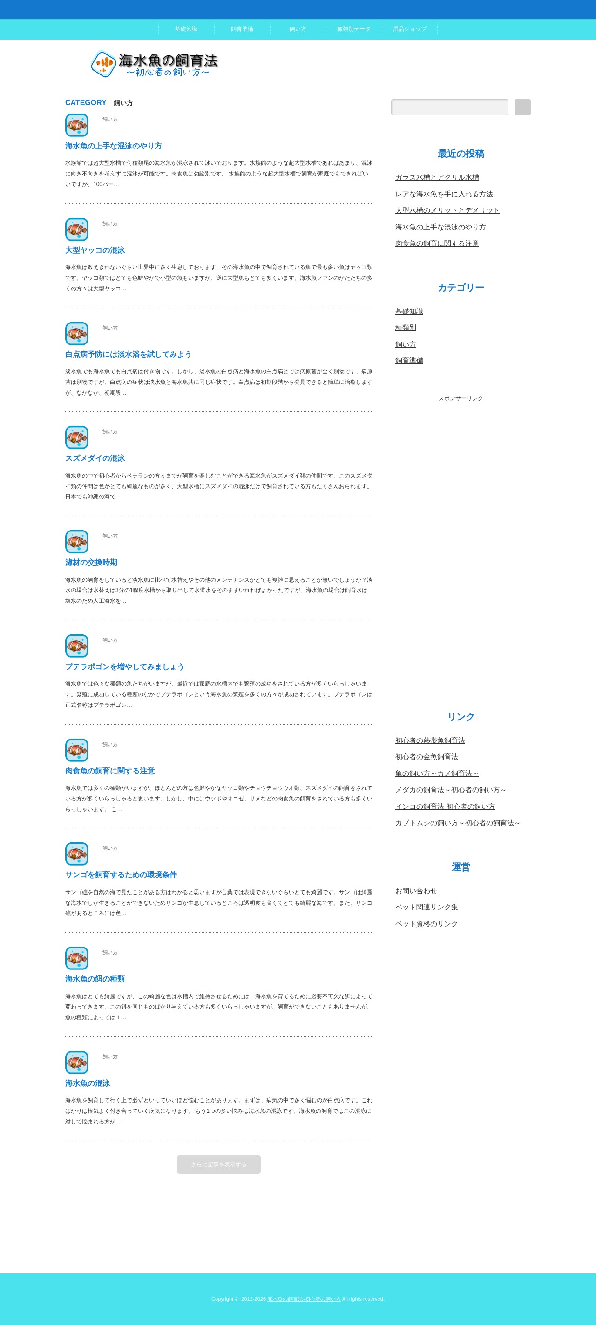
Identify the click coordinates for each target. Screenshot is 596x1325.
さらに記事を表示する (219, 1164)
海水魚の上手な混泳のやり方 (113, 146)
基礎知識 (186, 29)
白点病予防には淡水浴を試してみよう (128, 354)
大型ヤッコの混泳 (95, 250)
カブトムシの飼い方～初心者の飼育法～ (458, 823)
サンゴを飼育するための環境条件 (121, 875)
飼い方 (298, 29)
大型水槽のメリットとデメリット (447, 210)
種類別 (405, 327)
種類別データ (354, 29)
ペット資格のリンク (426, 924)
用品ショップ (410, 29)
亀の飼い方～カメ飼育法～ (437, 773)
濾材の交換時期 (91, 562)
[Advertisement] (461, 542)
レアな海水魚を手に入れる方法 (444, 194)
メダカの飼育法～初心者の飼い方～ (451, 790)
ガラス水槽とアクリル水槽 (437, 177)
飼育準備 (242, 29)
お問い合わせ (416, 891)
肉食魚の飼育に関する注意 (110, 771)
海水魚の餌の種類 (95, 979)
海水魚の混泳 (87, 1083)
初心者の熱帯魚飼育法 (430, 740)
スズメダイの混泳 (95, 458)
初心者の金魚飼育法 (426, 756)
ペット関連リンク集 (426, 907)
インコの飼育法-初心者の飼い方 (445, 806)
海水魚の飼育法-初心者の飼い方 (304, 1299)
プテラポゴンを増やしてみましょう (124, 667)
